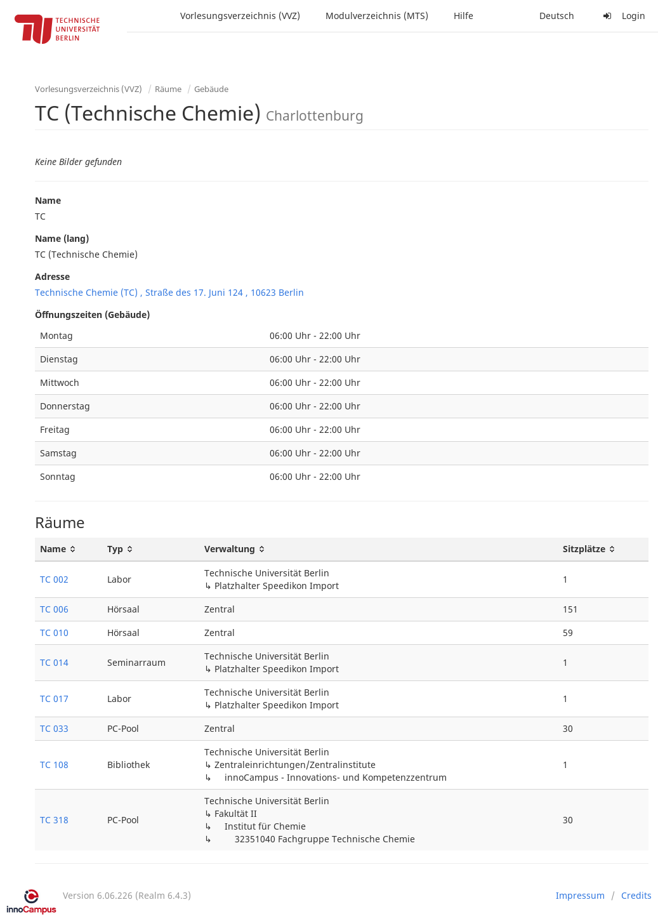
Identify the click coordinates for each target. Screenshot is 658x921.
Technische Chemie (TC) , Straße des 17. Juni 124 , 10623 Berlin (169, 292)
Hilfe (463, 16)
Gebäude (211, 89)
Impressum (580, 895)
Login (622, 16)
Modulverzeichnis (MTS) (377, 16)
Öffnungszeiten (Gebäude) (92, 314)
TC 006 (54, 609)
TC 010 (54, 632)
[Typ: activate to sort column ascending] (150, 549)
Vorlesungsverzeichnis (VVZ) (240, 16)
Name (48, 200)
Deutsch (556, 16)
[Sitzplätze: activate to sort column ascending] (603, 549)
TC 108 (54, 765)
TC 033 (54, 728)
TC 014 (54, 662)
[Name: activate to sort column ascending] (68, 549)
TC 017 (54, 698)
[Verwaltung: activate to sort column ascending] (378, 549)
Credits (636, 895)
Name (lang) (62, 238)
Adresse (52, 276)
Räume (168, 89)
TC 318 (54, 820)
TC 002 (54, 579)
